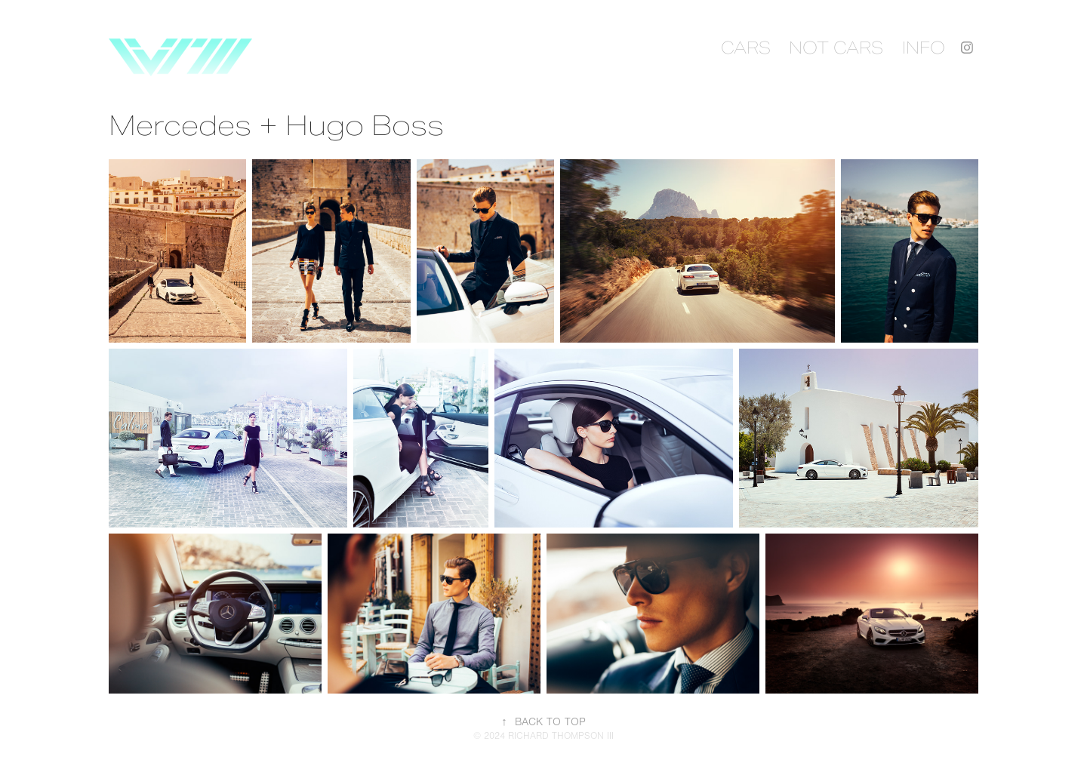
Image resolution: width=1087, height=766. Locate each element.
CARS (746, 47)
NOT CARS (836, 47)
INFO (923, 47)
